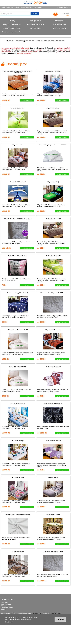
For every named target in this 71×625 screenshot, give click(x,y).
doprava (35, 7)
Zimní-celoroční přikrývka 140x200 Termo (53, 293)
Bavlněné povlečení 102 (53, 256)
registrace (66, 7)
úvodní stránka (6, 7)
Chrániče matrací (35, 28)
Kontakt (3, 609)
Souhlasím (60, 619)
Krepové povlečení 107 (53, 108)
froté (59, 52)
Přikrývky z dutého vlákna (11, 24)
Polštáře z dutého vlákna (35, 24)
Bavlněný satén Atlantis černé (53, 404)
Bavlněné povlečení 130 (53, 440)
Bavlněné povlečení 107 (53, 219)
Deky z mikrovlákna (59, 28)
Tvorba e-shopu (36, 613)
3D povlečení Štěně (18, 551)
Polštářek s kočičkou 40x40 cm (17, 256)
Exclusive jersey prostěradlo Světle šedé (17, 514)
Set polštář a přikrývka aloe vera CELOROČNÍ (53, 145)
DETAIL (27, 285)
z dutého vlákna (42, 48)
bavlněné (50, 50)
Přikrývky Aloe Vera (59, 24)
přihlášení (60, 7)
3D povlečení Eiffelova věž (18, 182)
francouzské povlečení (47, 52)
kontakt (40, 7)
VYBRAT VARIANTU (27, 100)
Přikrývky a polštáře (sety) (12, 28)
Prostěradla (59, 21)
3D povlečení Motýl (53, 182)
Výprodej (12, 21)
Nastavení (9, 622)
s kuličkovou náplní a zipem (21, 50)
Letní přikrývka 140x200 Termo (53, 551)
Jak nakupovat (5, 606)
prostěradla (12, 53)
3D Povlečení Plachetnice (53, 71)
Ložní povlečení (35, 21)
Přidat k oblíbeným (6, 604)
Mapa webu (4, 602)
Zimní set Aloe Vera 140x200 (18, 367)
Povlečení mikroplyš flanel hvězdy (17, 293)
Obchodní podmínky (7, 607)
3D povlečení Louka (18, 477)
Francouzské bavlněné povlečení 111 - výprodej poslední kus (18, 71)
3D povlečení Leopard (53, 514)
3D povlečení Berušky (18, 108)
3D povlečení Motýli (18, 440)
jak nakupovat (15, 7)
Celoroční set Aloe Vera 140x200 (18, 330)
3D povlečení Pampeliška (53, 330)
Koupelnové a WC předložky (11, 32)
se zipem (15, 52)
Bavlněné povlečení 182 (53, 367)
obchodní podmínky (26, 7)
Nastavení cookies (56, 613)
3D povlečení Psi (53, 477)
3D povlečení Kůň (17, 145)
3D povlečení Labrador (18, 404)
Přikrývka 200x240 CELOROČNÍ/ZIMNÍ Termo (18, 219)
